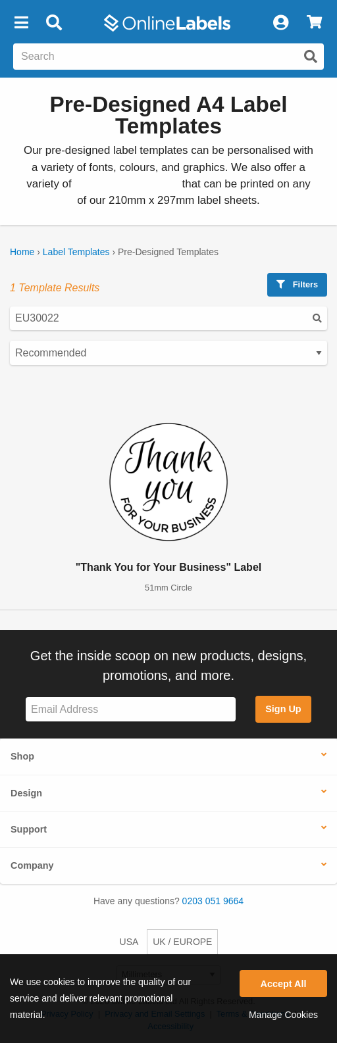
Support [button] (29, 829)
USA (129, 941)
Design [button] (26, 793)
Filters (297, 284)
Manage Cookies (283, 1014)
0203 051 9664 (213, 901)
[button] (21, 23)
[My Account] (280, 23)
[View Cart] (314, 23)
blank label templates (126, 184)
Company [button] (32, 865)
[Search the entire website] (168, 56)
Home (22, 252)
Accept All (284, 984)
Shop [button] (22, 756)
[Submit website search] (311, 56)
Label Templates (76, 252)
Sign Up (283, 709)
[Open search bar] (53, 23)
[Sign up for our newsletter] (131, 709)
